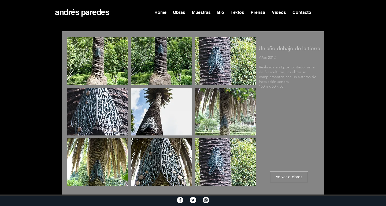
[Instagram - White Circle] (206, 200)
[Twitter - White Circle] (193, 200)
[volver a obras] (289, 177)
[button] (97, 61)
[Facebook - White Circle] (180, 200)
